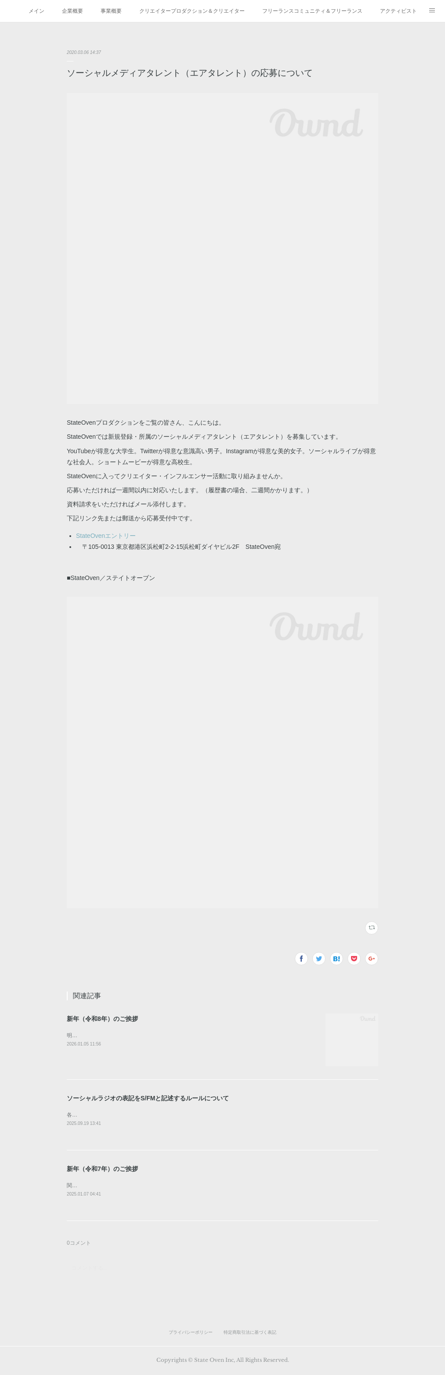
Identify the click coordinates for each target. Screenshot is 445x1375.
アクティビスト (398, 11)
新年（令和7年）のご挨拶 (102, 1169)
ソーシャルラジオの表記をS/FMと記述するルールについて (148, 1098)
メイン (36, 11)
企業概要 (72, 11)
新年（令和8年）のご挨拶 (102, 1018)
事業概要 (111, 11)
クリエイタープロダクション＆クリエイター (192, 11)
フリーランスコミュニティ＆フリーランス (312, 11)
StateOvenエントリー (106, 535)
